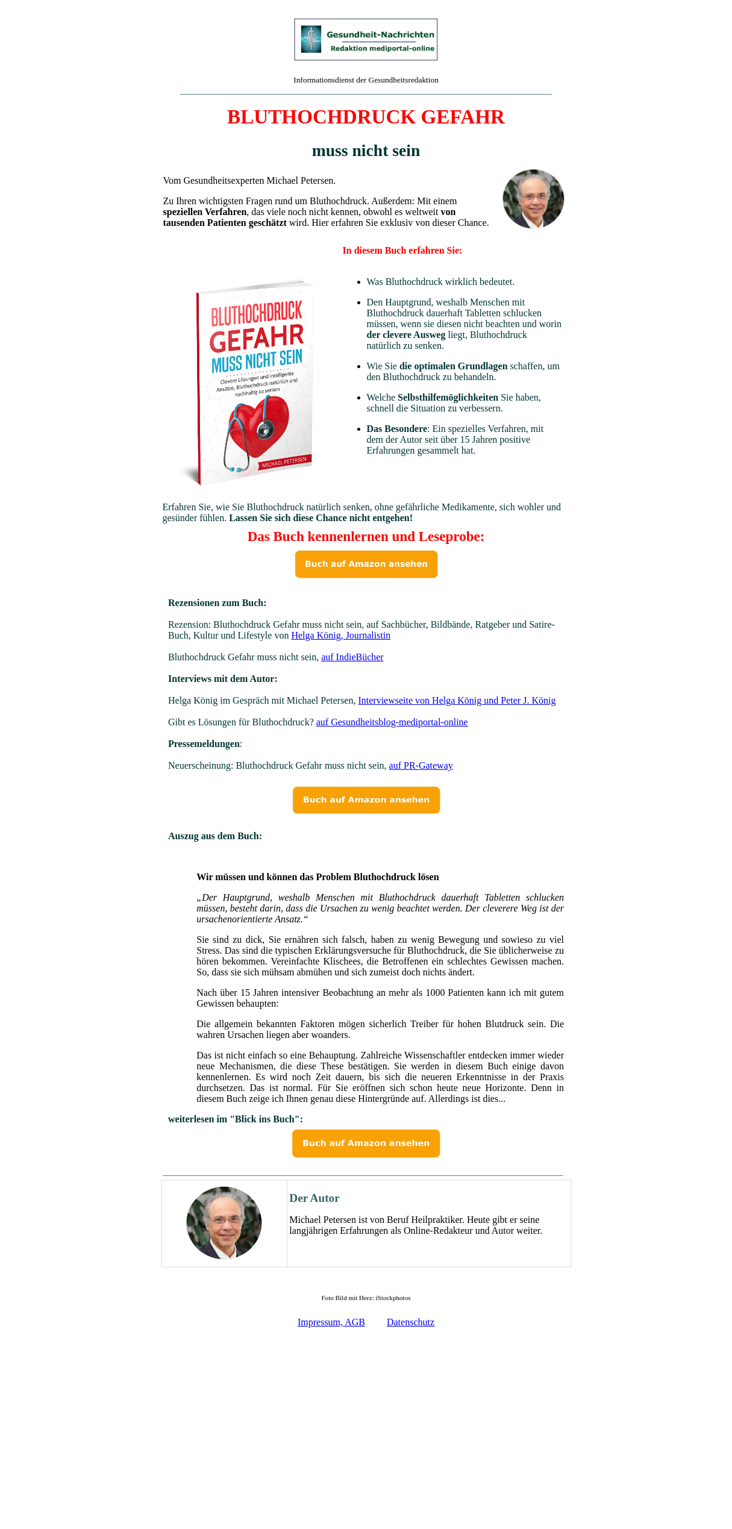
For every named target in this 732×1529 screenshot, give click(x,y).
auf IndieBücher (352, 657)
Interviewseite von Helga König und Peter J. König (456, 700)
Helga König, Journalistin (340, 635)
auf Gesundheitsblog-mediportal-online (392, 722)
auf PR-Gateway (421, 765)
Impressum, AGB (331, 1322)
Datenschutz (410, 1322)
